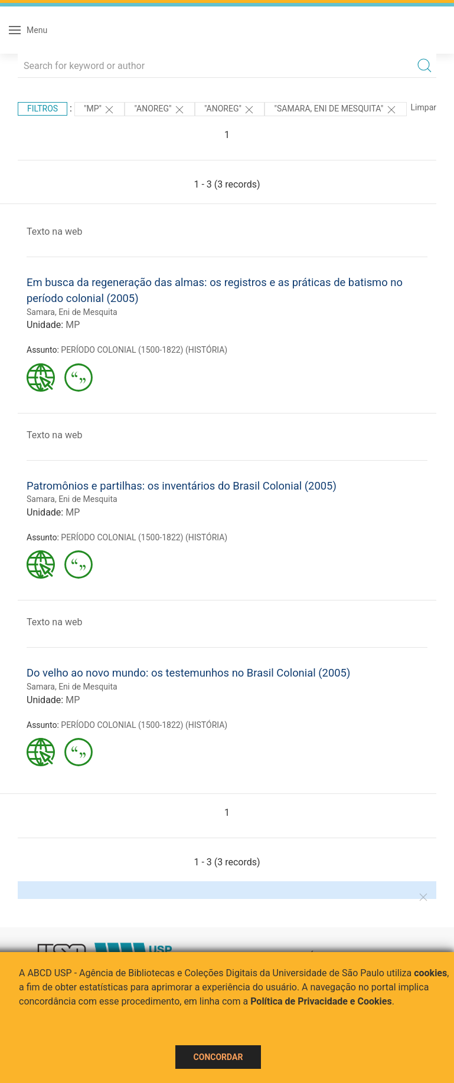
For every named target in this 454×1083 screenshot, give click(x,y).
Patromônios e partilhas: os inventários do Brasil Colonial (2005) (182, 486)
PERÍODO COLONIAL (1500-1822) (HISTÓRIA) (144, 350)
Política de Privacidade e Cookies (321, 1001)
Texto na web (54, 231)
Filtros (42, 108)
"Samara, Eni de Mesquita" (335, 110)
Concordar (218, 1057)
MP (73, 324)
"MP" (100, 110)
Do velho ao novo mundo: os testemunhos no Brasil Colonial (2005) (188, 673)
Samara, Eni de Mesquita (72, 312)
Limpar (423, 107)
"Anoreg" (159, 110)
